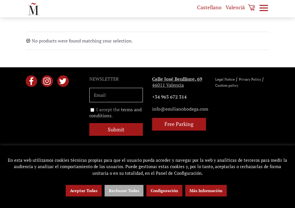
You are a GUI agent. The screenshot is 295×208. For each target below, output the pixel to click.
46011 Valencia (177, 82)
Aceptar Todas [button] (83, 190)
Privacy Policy (250, 79)
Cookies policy (226, 85)
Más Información (206, 190)
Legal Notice (225, 79)
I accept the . (115, 112)
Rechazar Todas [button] (124, 190)
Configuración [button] (164, 190)
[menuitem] (209, 7)
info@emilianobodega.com (180, 109)
